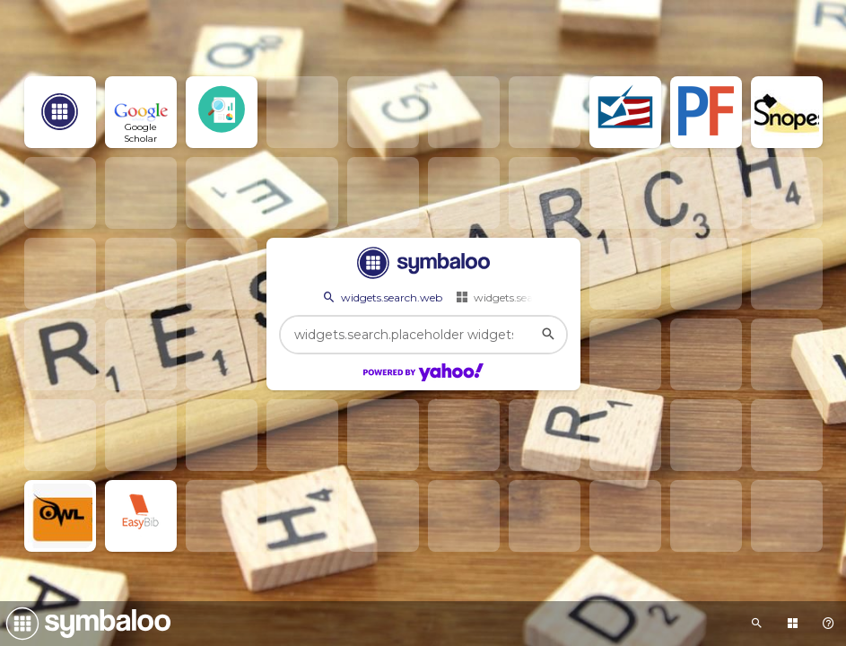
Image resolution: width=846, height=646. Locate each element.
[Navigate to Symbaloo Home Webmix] (85, 623)
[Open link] (60, 112)
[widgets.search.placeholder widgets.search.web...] (423, 335)
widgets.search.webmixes (529, 297)
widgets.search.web (381, 297)
